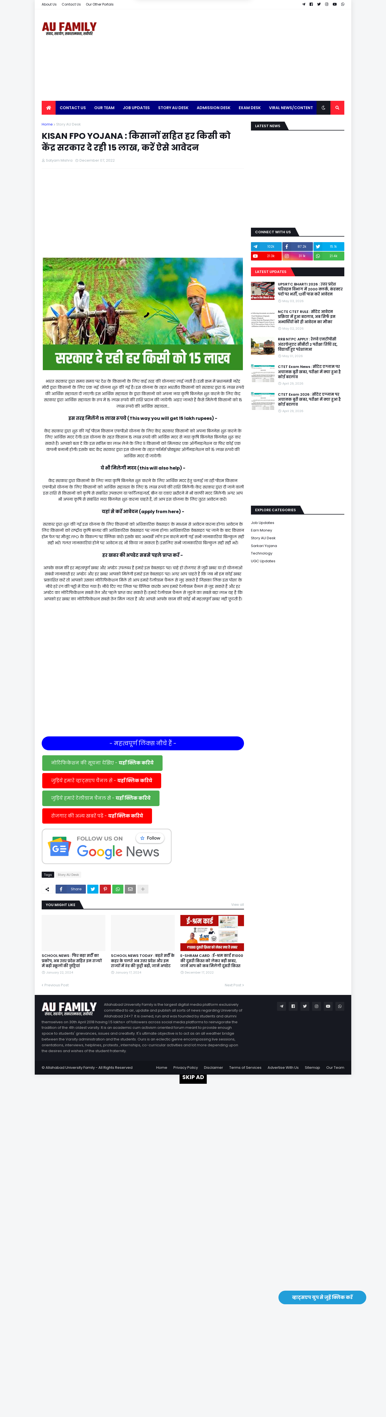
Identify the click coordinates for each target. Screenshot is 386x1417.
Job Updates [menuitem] (136, 108)
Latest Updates (271, 271)
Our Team (335, 1067)
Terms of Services (245, 1067)
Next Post (233, 985)
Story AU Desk (68, 124)
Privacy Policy (185, 1067)
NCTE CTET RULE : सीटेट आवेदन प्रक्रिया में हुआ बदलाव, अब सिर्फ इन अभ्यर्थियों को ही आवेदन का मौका (306, 316)
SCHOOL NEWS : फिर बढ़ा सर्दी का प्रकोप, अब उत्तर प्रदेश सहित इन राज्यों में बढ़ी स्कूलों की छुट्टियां (72, 960)
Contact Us (71, 4)
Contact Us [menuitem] (73, 108)
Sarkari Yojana (264, 545)
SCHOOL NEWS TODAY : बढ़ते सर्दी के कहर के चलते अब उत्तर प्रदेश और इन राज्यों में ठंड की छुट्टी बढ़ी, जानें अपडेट (143, 960)
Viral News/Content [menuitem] (291, 108)
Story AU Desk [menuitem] (173, 108)
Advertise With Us (283, 1067)
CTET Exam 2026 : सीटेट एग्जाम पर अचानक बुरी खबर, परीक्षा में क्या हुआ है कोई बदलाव (309, 399)
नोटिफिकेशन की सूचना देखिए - (102, 763)
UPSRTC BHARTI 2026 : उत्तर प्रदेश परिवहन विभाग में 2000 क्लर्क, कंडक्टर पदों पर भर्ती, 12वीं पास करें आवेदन (310, 289)
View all (237, 904)
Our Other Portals (100, 4)
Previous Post (56, 985)
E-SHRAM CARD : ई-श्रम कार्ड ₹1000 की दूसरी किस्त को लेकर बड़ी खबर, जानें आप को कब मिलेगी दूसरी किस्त (211, 960)
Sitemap (312, 1067)
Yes (219, 30)
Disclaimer (213, 1067)
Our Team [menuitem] (104, 108)
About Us (49, 4)
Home (47, 124)
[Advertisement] (243, 55)
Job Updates (262, 522)
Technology (261, 553)
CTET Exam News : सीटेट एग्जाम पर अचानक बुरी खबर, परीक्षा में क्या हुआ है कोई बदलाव (309, 371)
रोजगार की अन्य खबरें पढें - (97, 816)
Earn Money (261, 530)
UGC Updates (263, 561)
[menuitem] (49, 108)
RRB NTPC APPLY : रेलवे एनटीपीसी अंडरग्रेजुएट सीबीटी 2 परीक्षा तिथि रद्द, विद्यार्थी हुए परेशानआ (307, 344)
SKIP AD (193, 1077)
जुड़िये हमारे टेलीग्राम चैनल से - (101, 798)
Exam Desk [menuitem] (250, 108)
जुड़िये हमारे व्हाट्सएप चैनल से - (101, 781)
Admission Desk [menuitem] (213, 108)
